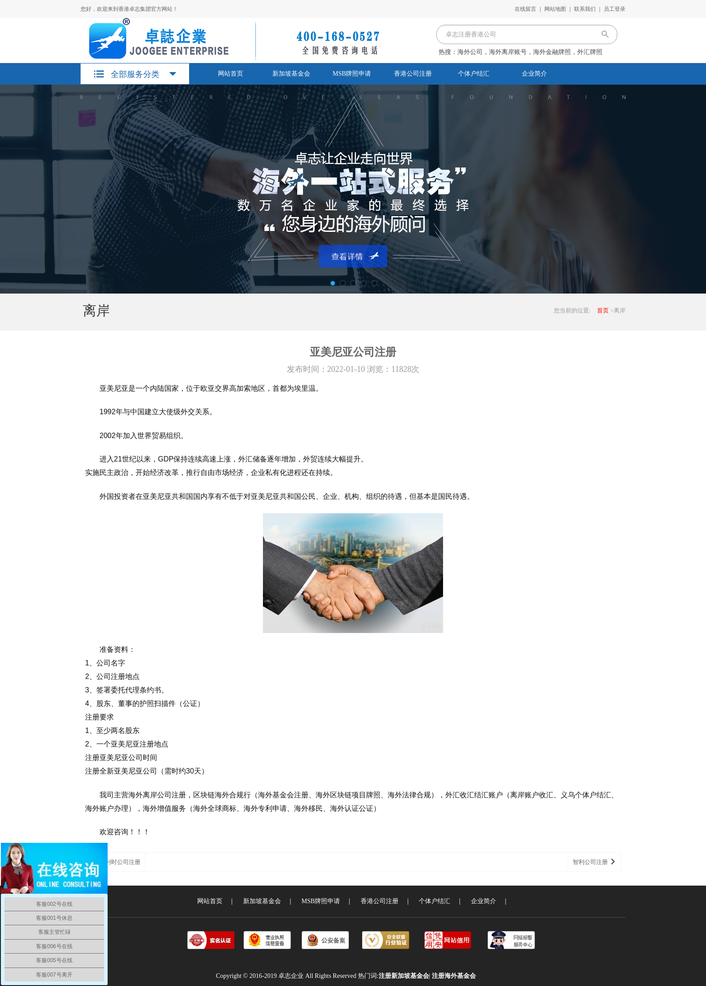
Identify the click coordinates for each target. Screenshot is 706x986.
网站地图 (555, 9)
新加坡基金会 (291, 73)
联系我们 (585, 9)
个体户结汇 (473, 73)
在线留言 (525, 9)
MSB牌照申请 (352, 73)
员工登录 (614, 9)
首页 (603, 310)
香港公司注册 (413, 73)
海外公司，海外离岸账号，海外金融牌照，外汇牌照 (529, 52)
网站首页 (230, 73)
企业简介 (534, 73)
